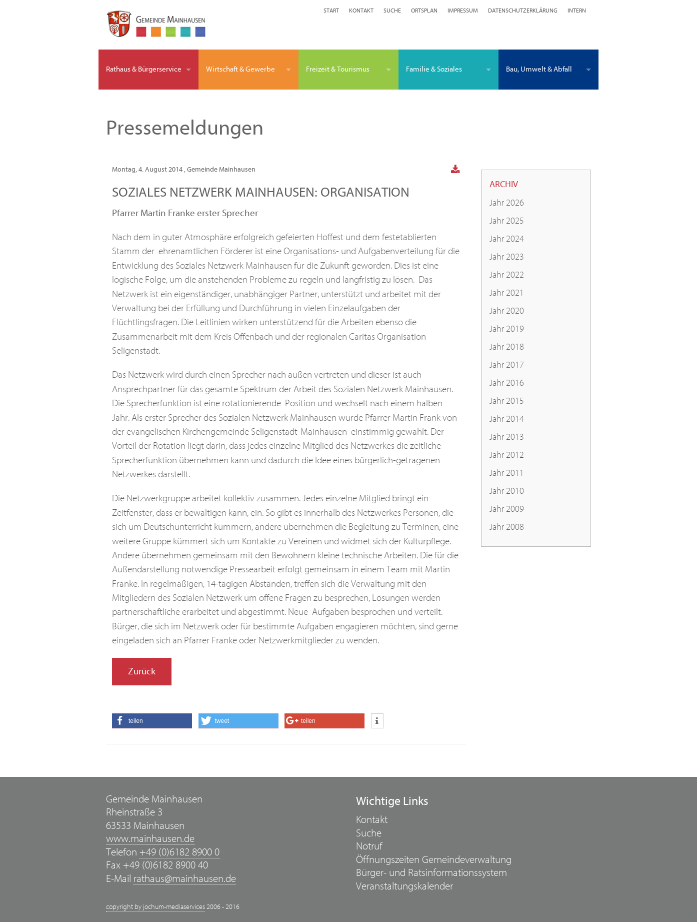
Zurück (142, 671)
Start (331, 10)
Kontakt (361, 10)
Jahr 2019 (507, 329)
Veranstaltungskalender (404, 886)
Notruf (369, 846)
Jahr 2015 (507, 401)
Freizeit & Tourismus (338, 69)
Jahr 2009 (507, 509)
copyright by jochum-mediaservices (155, 907)
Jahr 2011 (507, 473)
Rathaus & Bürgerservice (144, 69)
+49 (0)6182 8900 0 (180, 852)
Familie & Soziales (434, 69)
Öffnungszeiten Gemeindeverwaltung (434, 859)
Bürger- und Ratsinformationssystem (431, 872)
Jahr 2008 (507, 527)
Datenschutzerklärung (523, 10)
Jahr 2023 (507, 257)
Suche (392, 10)
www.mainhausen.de (150, 838)
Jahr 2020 (507, 311)
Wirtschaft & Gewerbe (240, 69)
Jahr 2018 (507, 347)
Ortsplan (424, 10)
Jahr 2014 (507, 419)
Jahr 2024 (507, 239)
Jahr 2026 (507, 203)
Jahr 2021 (507, 293)
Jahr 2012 (507, 455)
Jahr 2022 (507, 275)
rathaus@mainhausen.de (185, 878)
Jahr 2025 (507, 221)
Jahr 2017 (507, 365)
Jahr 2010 (507, 491)
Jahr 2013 (507, 437)
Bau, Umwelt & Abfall (539, 69)
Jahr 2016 (507, 383)
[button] (152, 720)
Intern (577, 10)
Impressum (463, 10)
